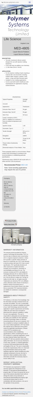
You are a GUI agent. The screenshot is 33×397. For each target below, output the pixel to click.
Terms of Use (18, 392)
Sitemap (11, 392)
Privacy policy (27, 392)
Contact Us (5, 392)
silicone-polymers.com (10, 2)
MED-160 (24, 165)
